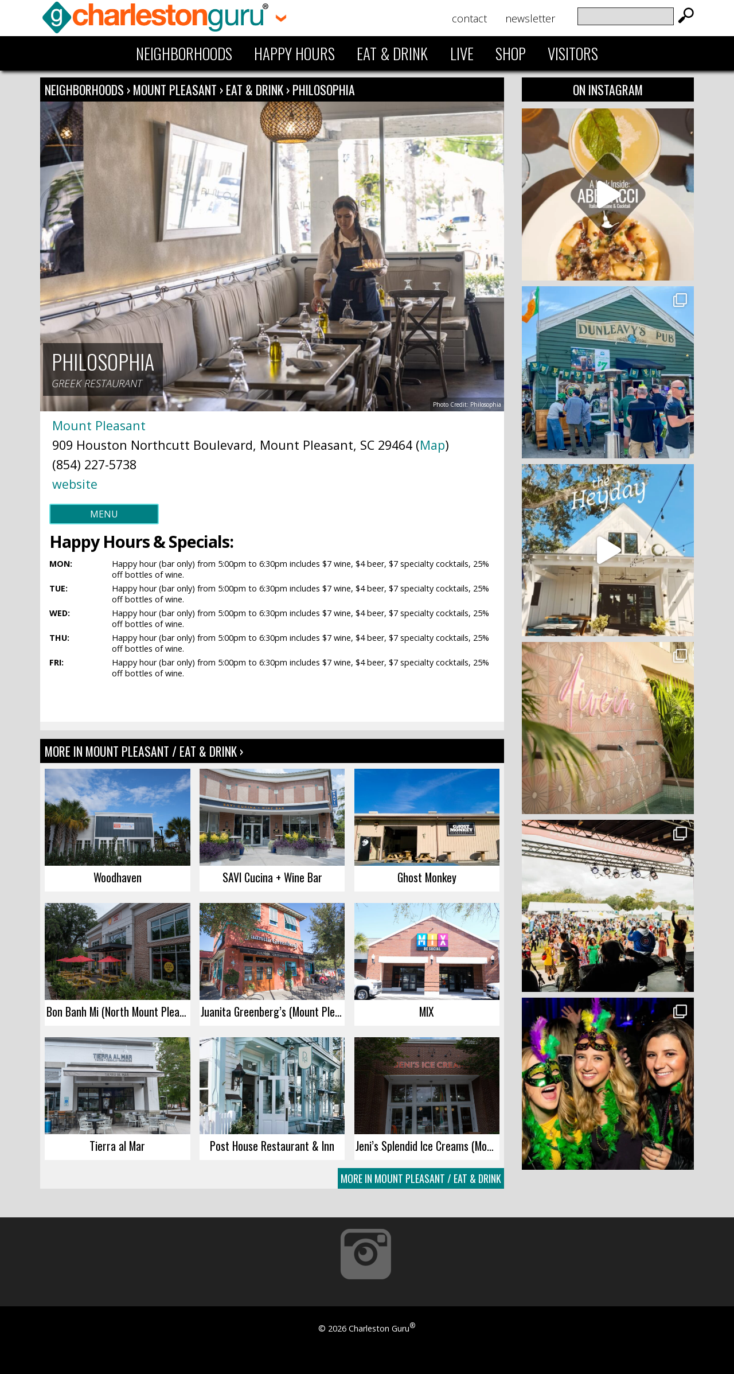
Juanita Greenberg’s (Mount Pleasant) (273, 1011)
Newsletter (530, 18)
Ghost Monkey (426, 877)
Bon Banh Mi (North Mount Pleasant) (118, 1011)
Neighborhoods (184, 53)
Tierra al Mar (117, 1145)
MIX (426, 1011)
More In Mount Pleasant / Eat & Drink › (144, 751)
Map (432, 445)
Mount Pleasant (176, 89)
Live (462, 53)
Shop (510, 53)
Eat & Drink (392, 53)
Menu (104, 514)
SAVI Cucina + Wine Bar (272, 877)
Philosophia (323, 89)
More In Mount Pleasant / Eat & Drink (421, 1178)
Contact (469, 18)
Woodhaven (117, 877)
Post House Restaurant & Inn (272, 1145)
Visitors (573, 53)
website (74, 484)
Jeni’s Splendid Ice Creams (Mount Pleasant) (427, 1145)
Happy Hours (294, 53)
